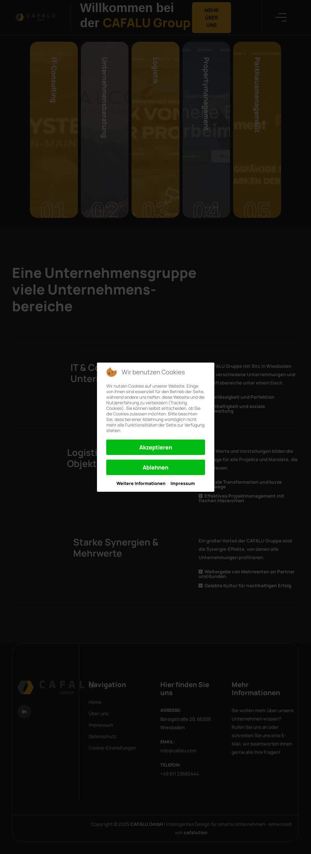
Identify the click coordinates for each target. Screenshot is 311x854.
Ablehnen (155, 467)
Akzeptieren (155, 447)
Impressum (182, 483)
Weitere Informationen (141, 483)
